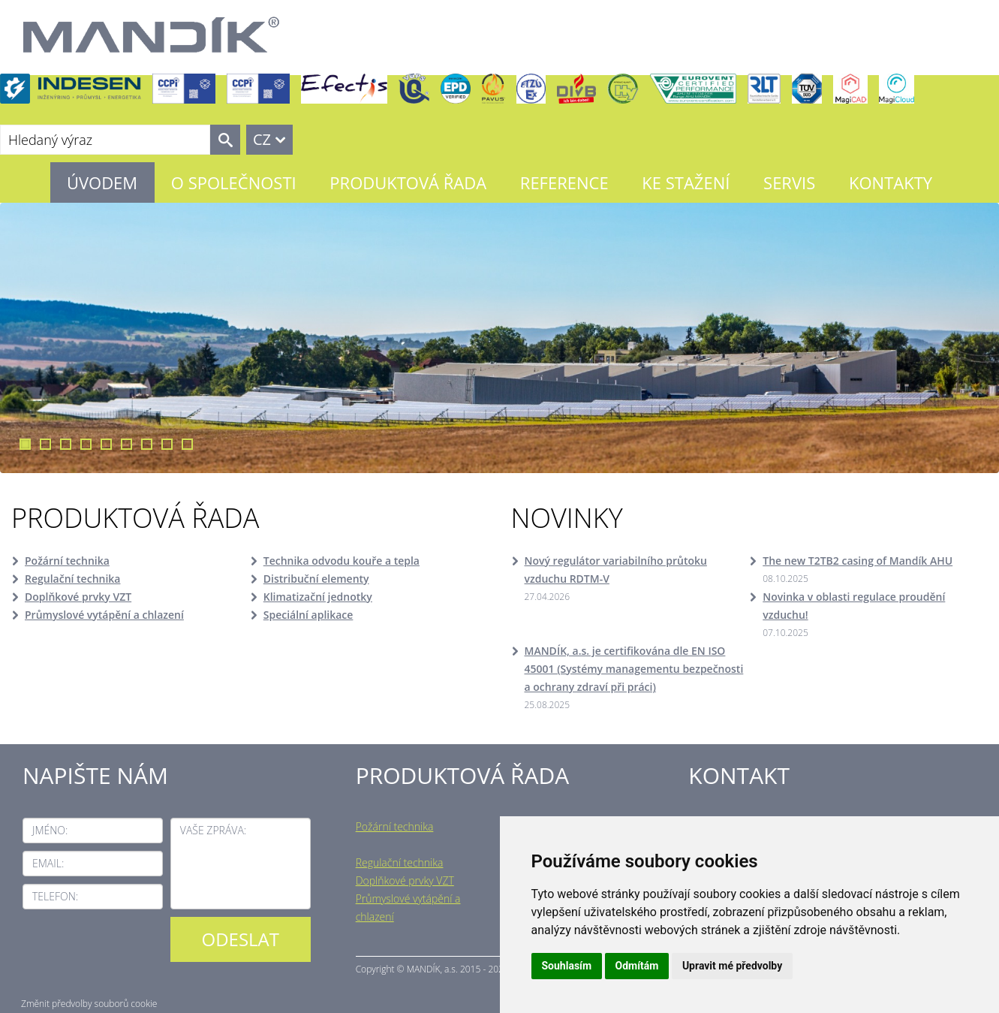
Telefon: (55, 896)
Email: (48, 863)
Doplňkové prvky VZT (78, 596)
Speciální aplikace (308, 614)
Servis (789, 182)
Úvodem (102, 182)
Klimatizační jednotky (317, 596)
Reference (564, 182)
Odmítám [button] (637, 966)
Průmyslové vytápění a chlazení (104, 614)
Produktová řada (407, 182)
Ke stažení (686, 182)
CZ (262, 139)
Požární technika (67, 560)
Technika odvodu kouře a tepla (341, 560)
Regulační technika (72, 578)
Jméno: (50, 830)
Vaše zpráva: (213, 830)
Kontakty (890, 182)
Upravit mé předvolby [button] (732, 966)
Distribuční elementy (316, 578)
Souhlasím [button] (567, 966)
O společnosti (233, 182)
